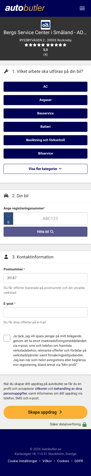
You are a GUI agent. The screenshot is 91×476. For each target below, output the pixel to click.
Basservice (45, 113)
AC (45, 87)
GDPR (79, 461)
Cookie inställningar (22, 461)
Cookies (63, 461)
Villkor (47, 461)
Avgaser (45, 100)
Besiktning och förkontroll (45, 140)
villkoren (41, 389)
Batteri (45, 127)
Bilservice (45, 153)
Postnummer (14, 269)
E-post (10, 304)
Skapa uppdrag (45, 412)
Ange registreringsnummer (24, 208)
